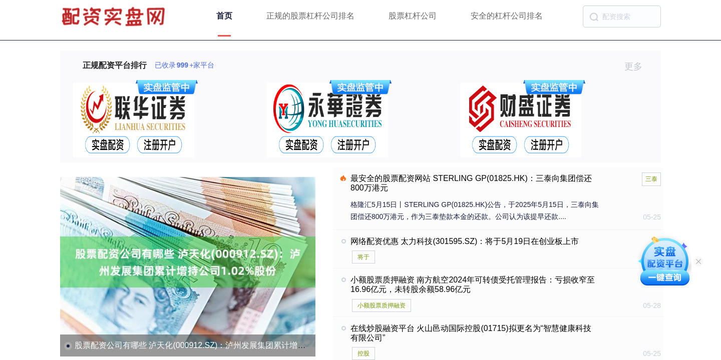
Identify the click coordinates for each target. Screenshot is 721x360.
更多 (637, 67)
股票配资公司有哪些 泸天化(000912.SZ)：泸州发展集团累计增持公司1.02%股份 (217, 345)
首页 (224, 16)
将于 (363, 257)
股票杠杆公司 (413, 16)
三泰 (651, 179)
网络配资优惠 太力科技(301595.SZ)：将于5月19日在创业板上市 (464, 241)
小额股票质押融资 (381, 305)
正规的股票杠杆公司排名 (310, 16)
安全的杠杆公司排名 (507, 16)
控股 (363, 353)
